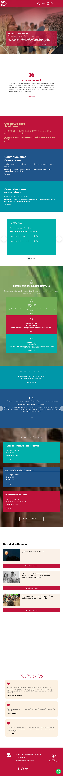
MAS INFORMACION (31, 382)
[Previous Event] (4, 239)
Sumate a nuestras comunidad (48, 643)
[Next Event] (59, 239)
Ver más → (44, 44)
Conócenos (31, 96)
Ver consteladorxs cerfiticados (48, 651)
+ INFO (35, 236)
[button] (29, 258)
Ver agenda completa (31, 519)
